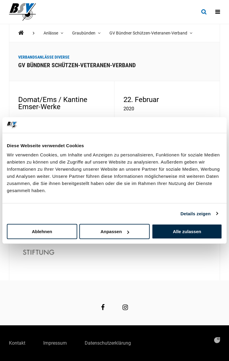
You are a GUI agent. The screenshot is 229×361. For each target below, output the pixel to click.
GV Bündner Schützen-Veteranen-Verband (150, 33)
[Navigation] (218, 12)
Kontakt (17, 343)
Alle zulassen (187, 231)
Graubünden (86, 33)
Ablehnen (42, 231)
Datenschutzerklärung (108, 343)
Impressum (55, 343)
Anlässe (53, 33)
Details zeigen (195, 213)
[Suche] (204, 12)
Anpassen (114, 231)
